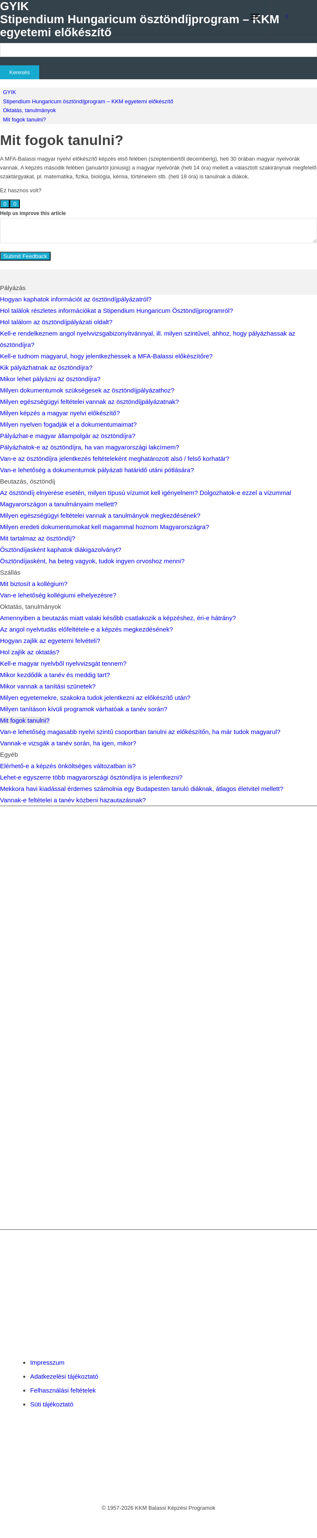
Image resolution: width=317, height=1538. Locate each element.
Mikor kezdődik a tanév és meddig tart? (55, 674)
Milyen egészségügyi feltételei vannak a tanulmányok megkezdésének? (100, 515)
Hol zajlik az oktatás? (29, 652)
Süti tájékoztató (51, 1404)
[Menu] (254, 17)
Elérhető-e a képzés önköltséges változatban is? (68, 765)
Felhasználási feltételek (63, 1390)
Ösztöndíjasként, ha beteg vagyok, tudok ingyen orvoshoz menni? (92, 561)
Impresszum (47, 1362)
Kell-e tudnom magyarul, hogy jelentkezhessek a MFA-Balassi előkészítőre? (106, 356)
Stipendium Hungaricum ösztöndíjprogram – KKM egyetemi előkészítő (88, 101)
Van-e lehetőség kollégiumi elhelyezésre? (58, 595)
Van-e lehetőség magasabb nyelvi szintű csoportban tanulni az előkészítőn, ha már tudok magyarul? (140, 731)
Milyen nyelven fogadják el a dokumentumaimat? (68, 424)
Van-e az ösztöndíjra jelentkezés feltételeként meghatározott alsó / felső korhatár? (114, 458)
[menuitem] (206, 17)
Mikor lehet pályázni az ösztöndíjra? (50, 378)
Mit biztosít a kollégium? (33, 583)
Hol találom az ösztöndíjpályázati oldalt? (56, 321)
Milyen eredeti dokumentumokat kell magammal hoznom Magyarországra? (104, 526)
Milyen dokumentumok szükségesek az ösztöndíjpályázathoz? (87, 390)
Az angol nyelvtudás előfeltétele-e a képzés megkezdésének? (86, 629)
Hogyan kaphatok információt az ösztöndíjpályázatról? (75, 299)
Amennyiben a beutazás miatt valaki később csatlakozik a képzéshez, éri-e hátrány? (118, 617)
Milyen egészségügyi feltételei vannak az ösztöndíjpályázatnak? (89, 401)
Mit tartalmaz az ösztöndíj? (37, 538)
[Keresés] (206, 17)
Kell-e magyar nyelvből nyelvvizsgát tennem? (63, 663)
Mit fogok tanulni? (24, 119)
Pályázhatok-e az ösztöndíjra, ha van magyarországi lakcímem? (89, 447)
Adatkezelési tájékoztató (64, 1376)
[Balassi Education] (131, 17)
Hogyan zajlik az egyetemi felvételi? (50, 640)
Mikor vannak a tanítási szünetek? (48, 686)
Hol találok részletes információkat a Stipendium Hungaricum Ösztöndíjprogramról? (116, 310)
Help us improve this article (33, 213)
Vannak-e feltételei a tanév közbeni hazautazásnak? (73, 800)
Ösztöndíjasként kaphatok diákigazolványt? (60, 549)
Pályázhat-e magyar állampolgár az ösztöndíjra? (67, 435)
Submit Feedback (25, 256)
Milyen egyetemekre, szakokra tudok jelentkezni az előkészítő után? (95, 697)
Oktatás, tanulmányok (29, 110)
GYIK (9, 92)
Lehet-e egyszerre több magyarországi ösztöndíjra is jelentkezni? (91, 777)
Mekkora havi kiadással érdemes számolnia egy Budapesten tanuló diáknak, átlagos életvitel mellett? (141, 788)
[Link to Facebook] (287, 17)
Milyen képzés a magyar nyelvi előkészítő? (60, 413)
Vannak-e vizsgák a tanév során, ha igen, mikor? (68, 743)
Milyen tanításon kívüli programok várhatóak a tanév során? (83, 709)
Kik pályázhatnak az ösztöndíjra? (46, 367)
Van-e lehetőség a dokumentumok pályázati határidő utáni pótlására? (97, 469)
